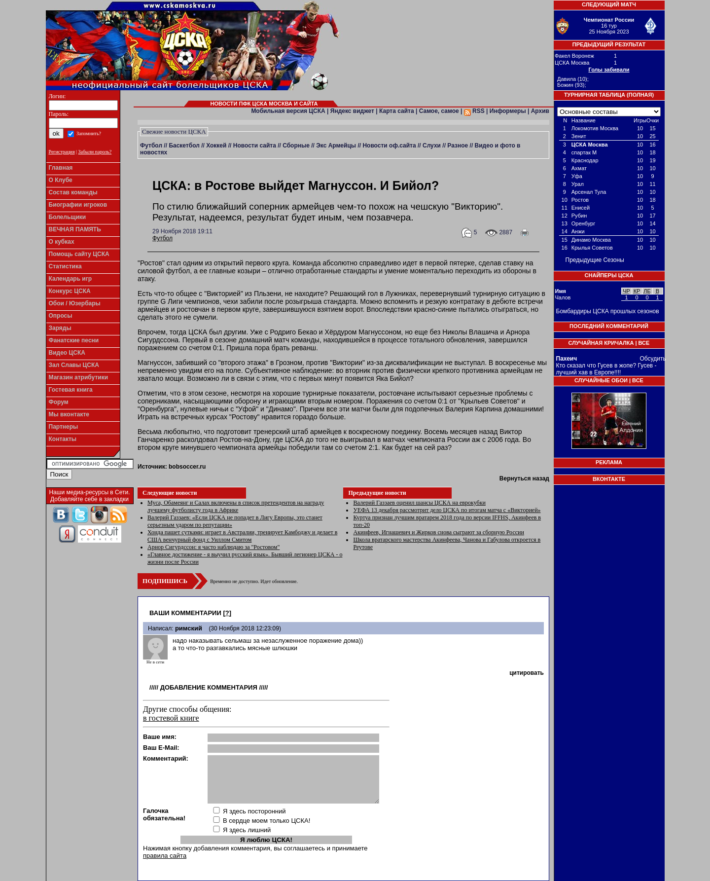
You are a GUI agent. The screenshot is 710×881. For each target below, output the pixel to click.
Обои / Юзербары (75, 303)
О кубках (61, 241)
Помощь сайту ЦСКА (79, 254)
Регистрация (62, 151)
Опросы (60, 315)
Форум (59, 402)
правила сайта (164, 855)
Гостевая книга (71, 389)
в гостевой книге (171, 718)
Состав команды (73, 192)
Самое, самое (439, 111)
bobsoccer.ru (187, 466)
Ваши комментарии (185, 613)
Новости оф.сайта (389, 145)
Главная (61, 167)
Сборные (296, 145)
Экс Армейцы (336, 145)
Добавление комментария (208, 687)
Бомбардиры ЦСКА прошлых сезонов (607, 311)
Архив (540, 111)
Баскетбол (184, 145)
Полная (640, 95)
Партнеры (63, 426)
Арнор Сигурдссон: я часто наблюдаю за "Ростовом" (213, 547)
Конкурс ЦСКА (70, 291)
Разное (457, 145)
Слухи (432, 145)
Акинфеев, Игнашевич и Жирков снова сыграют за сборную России (438, 532)
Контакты (63, 439)
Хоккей (216, 145)
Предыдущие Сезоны (595, 260)
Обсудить (653, 358)
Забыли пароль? (95, 151)
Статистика (65, 266)
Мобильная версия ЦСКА (288, 111)
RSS (474, 111)
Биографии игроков (78, 204)
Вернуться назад (524, 478)
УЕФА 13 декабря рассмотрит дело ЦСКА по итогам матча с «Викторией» (446, 510)
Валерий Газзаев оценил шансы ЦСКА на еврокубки (419, 502)
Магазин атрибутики (78, 377)
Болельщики (67, 217)
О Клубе (60, 180)
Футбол (151, 145)
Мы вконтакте (69, 414)
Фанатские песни (74, 340)
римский (188, 628)
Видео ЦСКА (67, 352)
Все (644, 343)
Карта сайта (396, 111)
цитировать (526, 672)
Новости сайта (254, 145)
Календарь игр (70, 278)
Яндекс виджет (352, 111)
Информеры (508, 111)
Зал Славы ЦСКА (74, 365)
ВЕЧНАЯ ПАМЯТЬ (75, 229)
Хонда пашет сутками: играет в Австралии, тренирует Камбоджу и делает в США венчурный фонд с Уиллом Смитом (242, 536)
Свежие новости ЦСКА (174, 131)
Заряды (60, 328)
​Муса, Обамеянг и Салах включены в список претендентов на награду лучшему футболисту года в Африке (235, 506)
